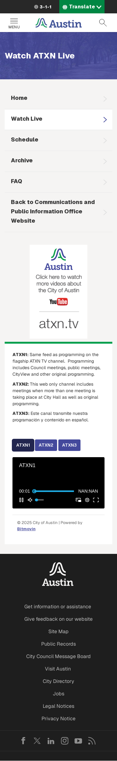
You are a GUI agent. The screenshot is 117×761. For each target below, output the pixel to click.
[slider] (54, 491)
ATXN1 (23, 445)
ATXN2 (46, 445)
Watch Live (26, 118)
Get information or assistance (57, 606)
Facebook (23, 741)
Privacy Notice (58, 718)
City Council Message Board (58, 656)
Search (103, 22)
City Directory (58, 681)
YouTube (78, 741)
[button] (21, 499)
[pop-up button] (87, 499)
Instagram (64, 741)
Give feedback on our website (58, 619)
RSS (92, 741)
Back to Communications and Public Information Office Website (53, 211)
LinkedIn (51, 741)
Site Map (58, 631)
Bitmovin (26, 528)
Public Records (58, 644)
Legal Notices (58, 706)
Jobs (58, 693)
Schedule (24, 139)
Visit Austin (58, 669)
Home (19, 97)
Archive (22, 160)
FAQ (16, 181)
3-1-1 (45, 7)
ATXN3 (69, 445)
